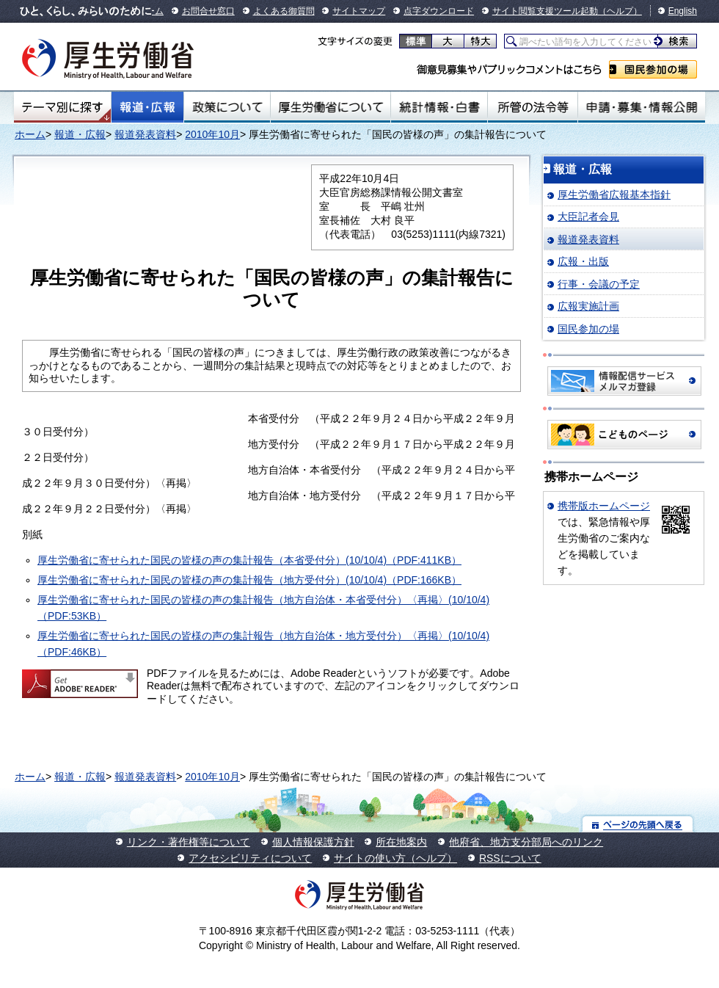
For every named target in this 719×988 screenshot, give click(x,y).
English (682, 11)
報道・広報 (147, 107)
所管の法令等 (532, 107)
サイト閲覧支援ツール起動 (545, 11)
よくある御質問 (284, 11)
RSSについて (510, 858)
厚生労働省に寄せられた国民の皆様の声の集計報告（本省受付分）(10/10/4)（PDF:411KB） (249, 560)
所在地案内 (401, 842)
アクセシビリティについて (250, 858)
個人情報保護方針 (313, 842)
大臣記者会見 (588, 216)
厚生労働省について (331, 107)
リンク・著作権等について (188, 842)
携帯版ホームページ (604, 506)
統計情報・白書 (439, 107)
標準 (415, 41)
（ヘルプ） (620, 11)
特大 (480, 41)
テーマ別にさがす (62, 107)
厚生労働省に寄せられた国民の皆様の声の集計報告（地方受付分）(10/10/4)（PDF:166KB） (249, 580)
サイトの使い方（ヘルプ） (395, 858)
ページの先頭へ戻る (638, 824)
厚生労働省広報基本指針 (614, 194)
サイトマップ (358, 11)
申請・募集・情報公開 (641, 107)
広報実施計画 (588, 306)
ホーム (30, 134)
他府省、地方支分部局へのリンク (526, 842)
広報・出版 (583, 261)
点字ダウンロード (439, 11)
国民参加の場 (653, 69)
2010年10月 (212, 134)
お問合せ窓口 (208, 11)
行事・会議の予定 (599, 284)
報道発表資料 (145, 134)
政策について (227, 107)
